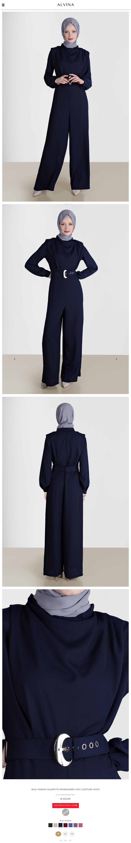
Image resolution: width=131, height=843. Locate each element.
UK (72, 834)
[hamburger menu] (3, 5)
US (65, 834)
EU (58, 834)
